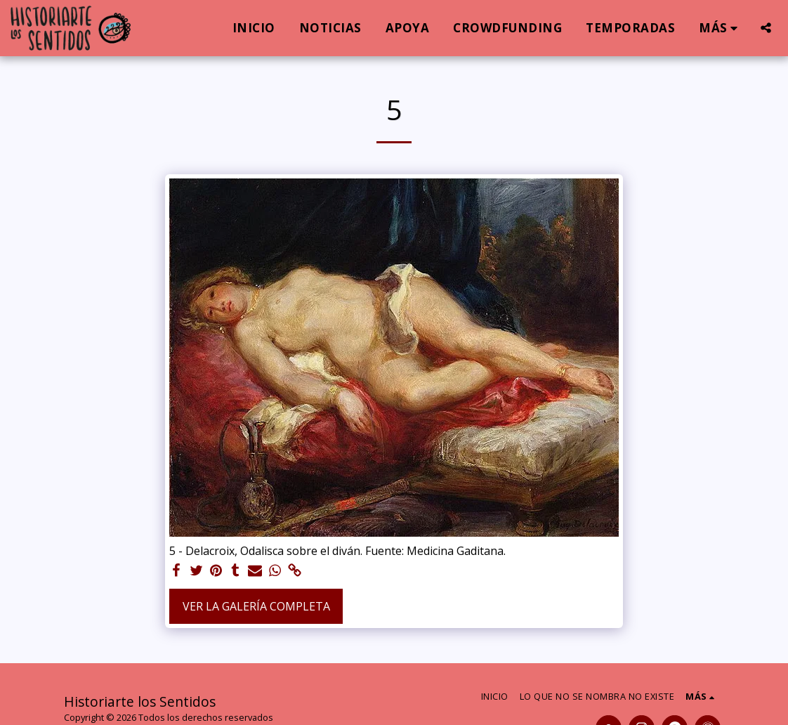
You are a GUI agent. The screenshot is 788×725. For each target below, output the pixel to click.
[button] (766, 28)
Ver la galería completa (256, 606)
